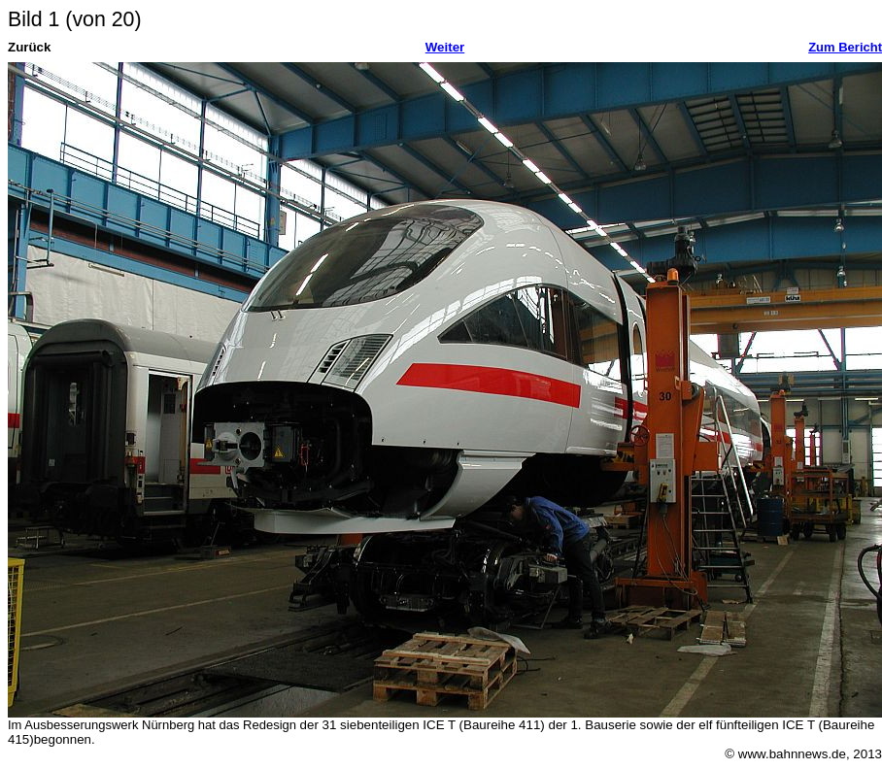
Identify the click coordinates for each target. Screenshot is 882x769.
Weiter (445, 47)
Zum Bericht (845, 47)
